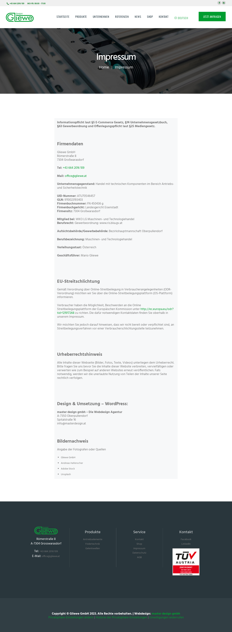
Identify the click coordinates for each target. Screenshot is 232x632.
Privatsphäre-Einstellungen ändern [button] (71, 617)
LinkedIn (186, 544)
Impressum (139, 548)
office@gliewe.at (76, 176)
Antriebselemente (92, 539)
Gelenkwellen (92, 548)
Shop (139, 544)
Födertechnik (92, 544)
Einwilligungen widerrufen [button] (166, 617)
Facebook (186, 539)
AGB (139, 557)
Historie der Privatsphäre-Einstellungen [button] (121, 617)
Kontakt (139, 539)
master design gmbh (166, 613)
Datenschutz (139, 553)
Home (104, 67)
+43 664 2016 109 (73, 167)
